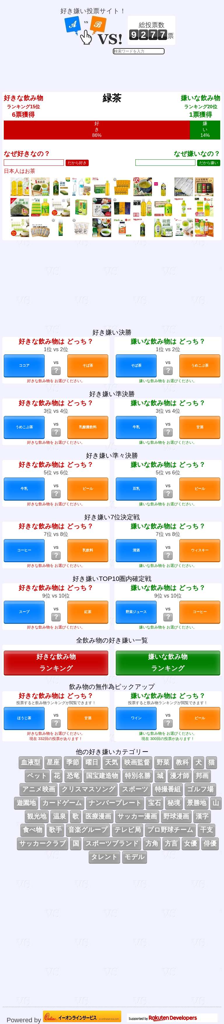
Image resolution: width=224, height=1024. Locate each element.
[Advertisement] (117, 68)
